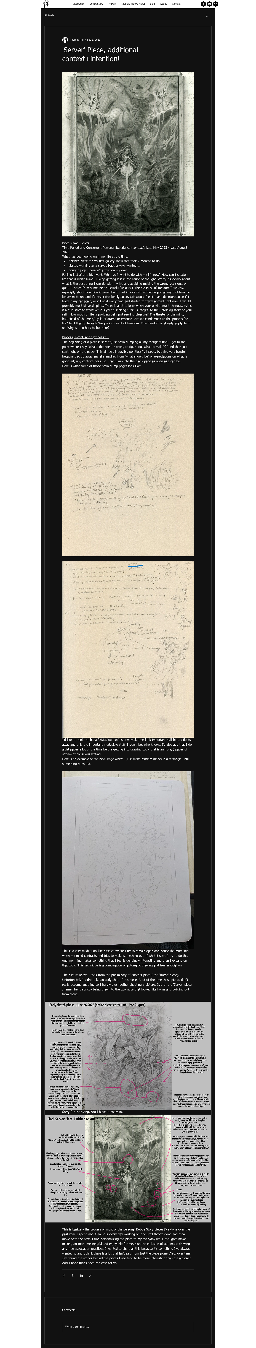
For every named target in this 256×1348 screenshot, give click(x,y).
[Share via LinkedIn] (81, 1275)
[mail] (215, 4)
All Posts (49, 15)
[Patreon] (209, 4)
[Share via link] (90, 1275)
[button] (207, 15)
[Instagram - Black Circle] (203, 4)
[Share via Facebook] (64, 1275)
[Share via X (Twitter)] (72, 1275)
